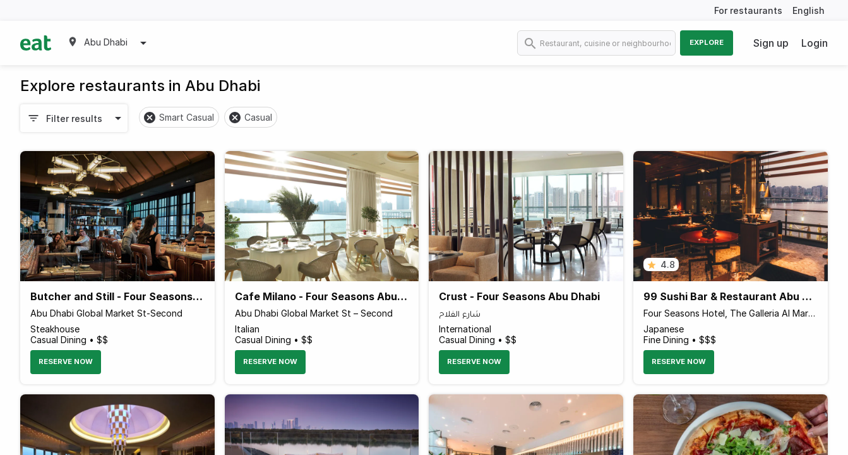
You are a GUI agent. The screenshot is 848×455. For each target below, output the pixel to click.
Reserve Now (66, 361)
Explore (707, 42)
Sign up (771, 43)
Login (814, 43)
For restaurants (748, 10)
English (808, 10)
